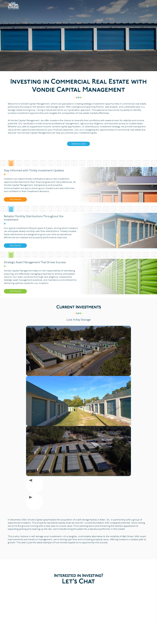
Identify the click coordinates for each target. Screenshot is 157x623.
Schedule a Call (79, 144)
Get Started (15, 199)
